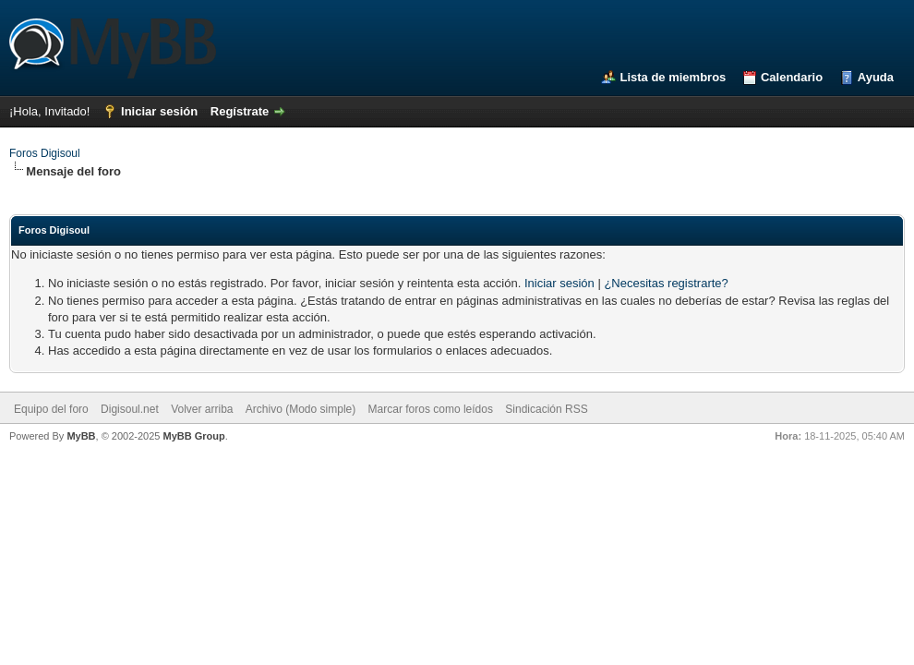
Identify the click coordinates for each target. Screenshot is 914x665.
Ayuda (876, 77)
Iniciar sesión (159, 111)
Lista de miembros (672, 77)
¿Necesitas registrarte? (666, 283)
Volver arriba (202, 409)
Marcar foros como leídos (430, 409)
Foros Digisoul (44, 153)
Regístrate (240, 111)
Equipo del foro (51, 409)
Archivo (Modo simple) (300, 409)
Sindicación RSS (546, 409)
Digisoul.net (130, 409)
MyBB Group (193, 435)
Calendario (792, 77)
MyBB (80, 435)
